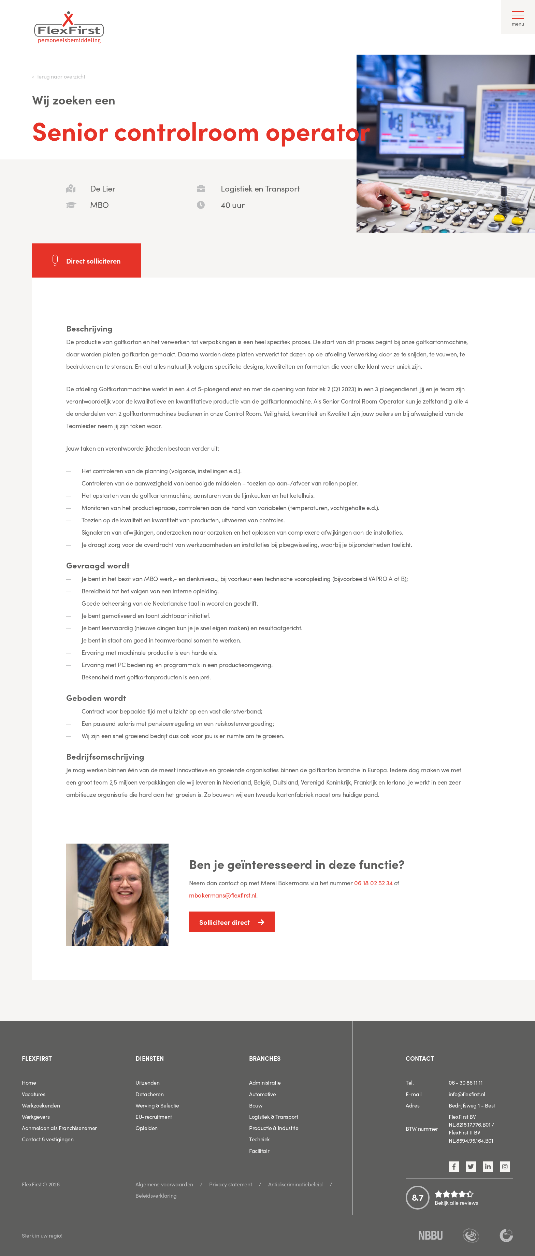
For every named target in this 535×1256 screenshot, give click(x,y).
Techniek (259, 1139)
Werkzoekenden (41, 1105)
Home (29, 1082)
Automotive (262, 1094)
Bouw (255, 1105)
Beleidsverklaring (156, 1195)
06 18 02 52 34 (373, 882)
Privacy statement (230, 1184)
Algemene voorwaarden (164, 1184)
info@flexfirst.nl (467, 1094)
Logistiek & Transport (273, 1116)
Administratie (264, 1082)
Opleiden (146, 1127)
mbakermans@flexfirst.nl (222, 895)
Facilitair (259, 1150)
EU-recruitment (153, 1116)
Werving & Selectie (157, 1105)
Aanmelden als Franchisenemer (59, 1127)
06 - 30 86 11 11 (465, 1082)
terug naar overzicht (61, 76)
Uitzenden (147, 1082)
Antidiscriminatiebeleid (295, 1184)
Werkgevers (35, 1116)
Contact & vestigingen (47, 1139)
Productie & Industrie (273, 1127)
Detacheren (149, 1094)
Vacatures (33, 1094)
